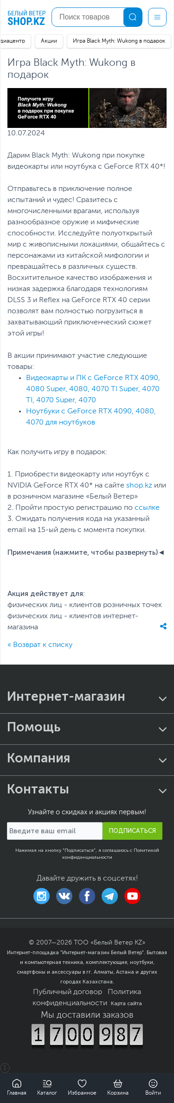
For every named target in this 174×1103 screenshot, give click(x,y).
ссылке (147, 508)
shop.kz (139, 485)
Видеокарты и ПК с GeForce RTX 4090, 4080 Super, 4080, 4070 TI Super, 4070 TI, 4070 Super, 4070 (93, 389)
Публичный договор (67, 992)
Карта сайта (126, 1003)
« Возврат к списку (39, 645)
